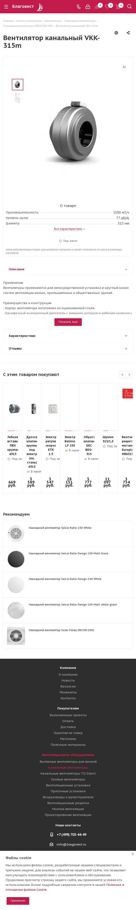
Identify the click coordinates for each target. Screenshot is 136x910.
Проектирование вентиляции (68, 792)
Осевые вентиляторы (68, 756)
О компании (68, 651)
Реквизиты (68, 669)
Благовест (28, 6)
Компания (68, 644)
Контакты (68, 675)
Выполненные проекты (68, 692)
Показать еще (68, 322)
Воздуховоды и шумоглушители (68, 774)
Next (129, 374)
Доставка (68, 704)
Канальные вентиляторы (68, 744)
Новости (68, 657)
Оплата (68, 698)
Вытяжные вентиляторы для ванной (68, 738)
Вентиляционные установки (68, 762)
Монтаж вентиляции (68, 786)
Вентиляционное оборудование (68, 732)
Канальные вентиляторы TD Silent (68, 750)
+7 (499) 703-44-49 (71, 811)
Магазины (68, 715)
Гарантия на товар (68, 710)
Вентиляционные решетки (68, 780)
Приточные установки (68, 768)
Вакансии (68, 663)
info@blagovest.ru (71, 821)
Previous (122, 374)
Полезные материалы (68, 721)
